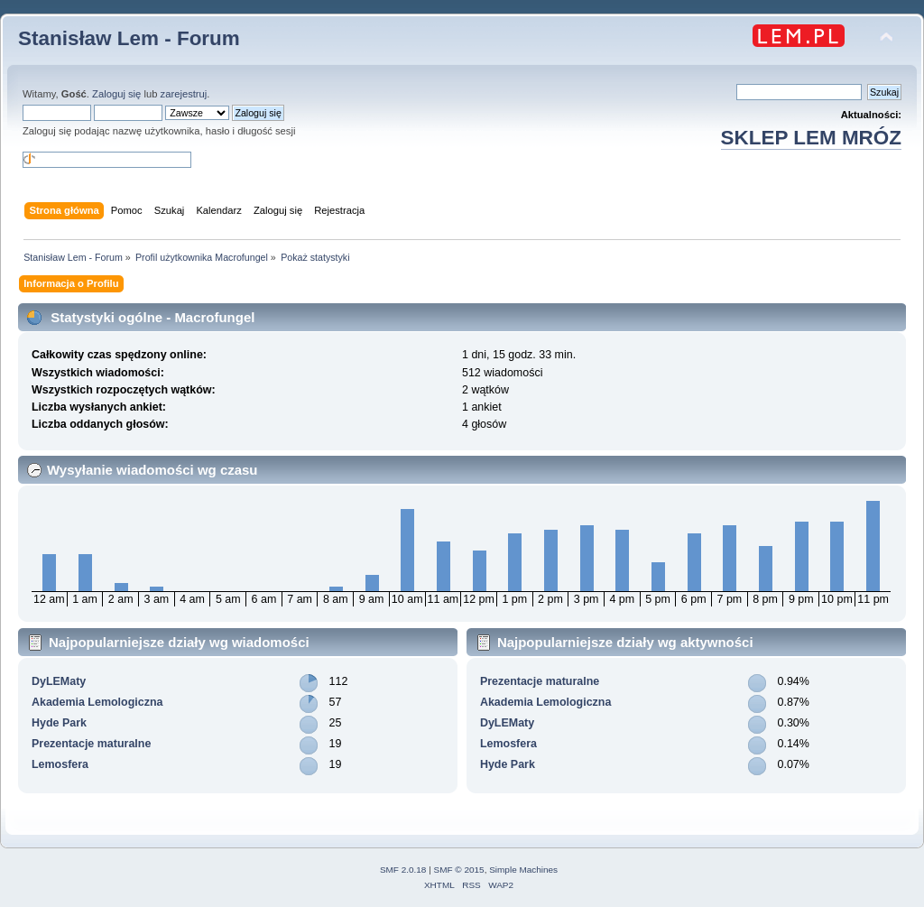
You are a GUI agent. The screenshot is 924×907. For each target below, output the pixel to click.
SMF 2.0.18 (403, 870)
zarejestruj (184, 93)
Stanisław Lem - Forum (129, 38)
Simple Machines (523, 870)
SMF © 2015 (459, 870)
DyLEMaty (59, 681)
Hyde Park (59, 723)
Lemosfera (60, 764)
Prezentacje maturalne (91, 743)
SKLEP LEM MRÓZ (811, 137)
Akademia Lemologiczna (97, 702)
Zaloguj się (116, 93)
